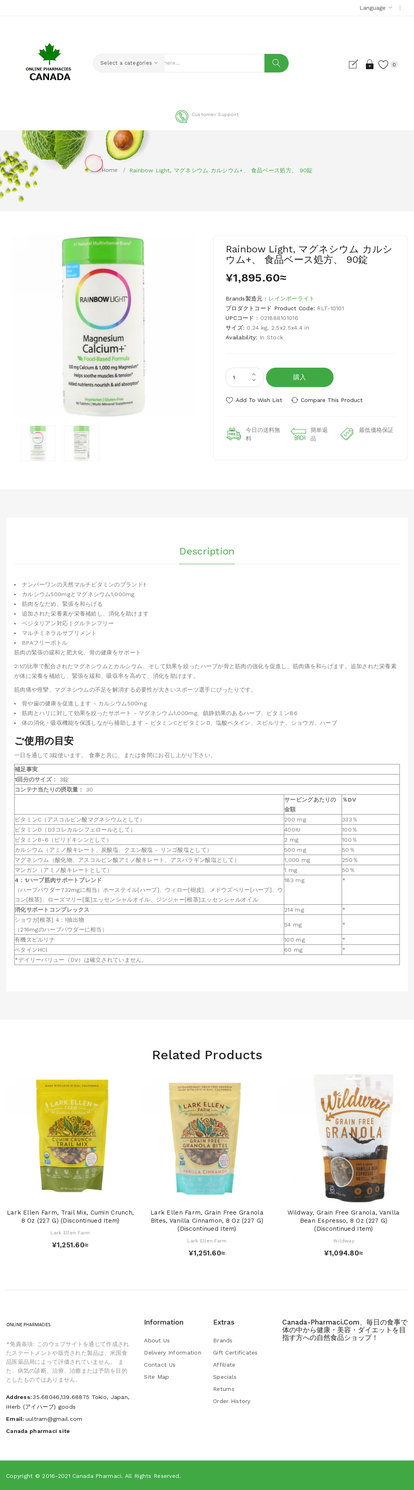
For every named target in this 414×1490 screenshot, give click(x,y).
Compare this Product (334, 400)
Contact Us (159, 1364)
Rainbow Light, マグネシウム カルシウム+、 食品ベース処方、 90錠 (221, 170)
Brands (223, 1340)
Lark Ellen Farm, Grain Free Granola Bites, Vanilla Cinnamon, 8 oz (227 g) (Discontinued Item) (207, 1220)
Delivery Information (172, 1352)
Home (109, 170)
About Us (157, 1340)
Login (367, 64)
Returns (223, 1389)
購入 (299, 377)
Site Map (156, 1377)
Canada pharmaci (96, 1476)
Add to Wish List (259, 400)
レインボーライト (291, 298)
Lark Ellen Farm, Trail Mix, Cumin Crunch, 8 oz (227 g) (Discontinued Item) (70, 1216)
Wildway (343, 1240)
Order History (232, 1401)
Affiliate (224, 1364)
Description (206, 550)
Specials (225, 1377)
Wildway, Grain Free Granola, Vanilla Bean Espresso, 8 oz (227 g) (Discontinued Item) (343, 1220)
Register (353, 64)
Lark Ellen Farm (70, 1232)
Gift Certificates (235, 1352)
